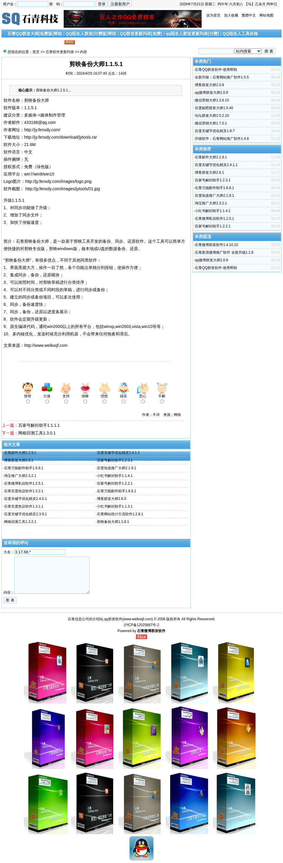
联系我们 (54, 42)
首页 (36, 52)
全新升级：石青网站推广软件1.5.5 (222, 77)
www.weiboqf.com (138, 619)
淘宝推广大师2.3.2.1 (20, 476)
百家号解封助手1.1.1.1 (39, 425)
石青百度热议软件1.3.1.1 (23, 506)
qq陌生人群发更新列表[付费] (192, 33)
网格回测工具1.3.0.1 (37, 433)
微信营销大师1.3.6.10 (212, 100)
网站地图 (266, 15)
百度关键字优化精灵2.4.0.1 (25, 499)
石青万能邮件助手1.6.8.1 (23, 468)
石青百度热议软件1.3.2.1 (23, 491)
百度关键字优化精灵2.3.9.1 (25, 514)
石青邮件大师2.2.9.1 (20, 453)
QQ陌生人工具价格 (240, 33)
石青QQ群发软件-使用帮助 (216, 70)
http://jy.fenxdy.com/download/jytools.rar (60, 137)
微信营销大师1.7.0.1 (211, 123)
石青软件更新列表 (60, 52)
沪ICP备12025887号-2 (141, 625)
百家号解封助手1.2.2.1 (115, 483)
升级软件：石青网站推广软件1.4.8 (222, 139)
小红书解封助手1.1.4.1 (115, 476)
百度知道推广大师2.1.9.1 (116, 468)
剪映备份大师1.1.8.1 (113, 522)
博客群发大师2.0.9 (209, 85)
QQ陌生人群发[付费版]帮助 (91, 33)
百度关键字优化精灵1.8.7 (215, 131)
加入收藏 (231, 15)
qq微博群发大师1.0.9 (211, 93)
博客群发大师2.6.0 (111, 499)
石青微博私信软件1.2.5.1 (23, 483)
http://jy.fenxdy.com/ (42, 129)
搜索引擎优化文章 (26, 42)
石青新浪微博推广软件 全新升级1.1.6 (224, 252)
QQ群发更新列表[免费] (141, 33)
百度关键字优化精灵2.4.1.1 (118, 453)
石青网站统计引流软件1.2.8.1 (120, 514)
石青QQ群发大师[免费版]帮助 (34, 33)
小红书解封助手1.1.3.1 (115, 506)
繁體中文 (249, 15)
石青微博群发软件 (151, 631)
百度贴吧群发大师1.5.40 (214, 108)
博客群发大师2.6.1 (18, 460)
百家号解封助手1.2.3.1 (115, 460)
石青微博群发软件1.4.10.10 (216, 245)
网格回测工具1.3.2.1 (20, 522)
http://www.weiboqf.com (46, 345)
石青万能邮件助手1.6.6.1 (116, 491)
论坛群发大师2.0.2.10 (212, 116)
